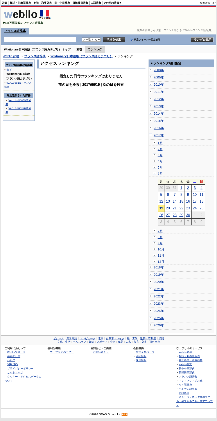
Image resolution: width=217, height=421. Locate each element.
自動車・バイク (115, 338)
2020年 (159, 282)
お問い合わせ (101, 352)
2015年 (159, 120)
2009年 (159, 77)
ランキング (95, 49)
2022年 (159, 296)
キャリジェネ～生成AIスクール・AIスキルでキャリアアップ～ (194, 401)
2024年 (159, 311)
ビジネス (58, 338)
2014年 (159, 113)
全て (9, 69)
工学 (135, 338)
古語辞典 (96, 3)
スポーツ (102, 341)
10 (195, 194)
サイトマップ (15, 372)
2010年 (159, 84)
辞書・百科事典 (151, 341)
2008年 (159, 70)
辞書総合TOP (208, 3)
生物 (112, 341)
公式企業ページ (145, 352)
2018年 (159, 267)
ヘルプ (11, 360)
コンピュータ (87, 338)
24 (195, 208)
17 (195, 201)
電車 (100, 338)
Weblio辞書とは (16, 352)
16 (188, 201)
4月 (160, 161)
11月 (161, 255)
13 (168, 201)
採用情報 (141, 360)
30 (188, 215)
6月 (160, 173)
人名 (128, 341)
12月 (161, 261)
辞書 (4, 3)
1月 (160, 143)
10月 (161, 249)
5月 (160, 167)
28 (175, 215)
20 (168, 208)
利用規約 (12, 364)
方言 (136, 341)
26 (161, 215)
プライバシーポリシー (20, 368)
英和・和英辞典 (42, 3)
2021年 (159, 289)
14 (175, 201)
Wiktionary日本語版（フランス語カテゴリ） (81, 56)
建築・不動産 (148, 338)
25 (201, 208)
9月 (160, 243)
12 (161, 201)
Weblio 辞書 (11, 56)
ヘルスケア (79, 341)
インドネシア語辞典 (191, 380)
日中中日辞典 (62, 3)
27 (168, 215)
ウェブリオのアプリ (62, 352)
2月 (160, 149)
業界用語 (71, 338)
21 (175, 208)
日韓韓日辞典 (80, 3)
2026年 (159, 325)
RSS (124, 414)
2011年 (159, 92)
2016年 (159, 128)
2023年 (159, 303)
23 (188, 208)
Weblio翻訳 (185, 364)
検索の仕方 (13, 356)
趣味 (91, 341)
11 (201, 194)
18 (201, 201)
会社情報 (141, 356)
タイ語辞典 (185, 384)
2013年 (159, 106)
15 (181, 201)
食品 (120, 341)
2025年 (159, 318)
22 (181, 208)
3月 (160, 155)
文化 (60, 341)
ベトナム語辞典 (188, 388)
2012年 (159, 99)
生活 (67, 341)
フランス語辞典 (15, 31)
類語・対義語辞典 (20, 3)
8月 (160, 237)
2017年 (159, 135)
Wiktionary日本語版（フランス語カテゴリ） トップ (37, 49)
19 (161, 208)
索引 (79, 49)
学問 (161, 338)
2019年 (159, 274)
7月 (160, 231)
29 (181, 215)
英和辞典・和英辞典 (191, 360)
